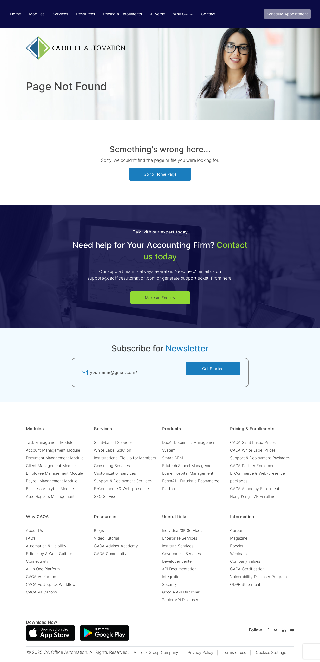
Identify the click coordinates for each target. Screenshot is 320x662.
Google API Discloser (181, 592)
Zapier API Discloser (180, 599)
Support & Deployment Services (123, 481)
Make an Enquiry (160, 297)
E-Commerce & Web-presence (121, 488)
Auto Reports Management (50, 496)
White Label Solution (112, 450)
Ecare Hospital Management (187, 473)
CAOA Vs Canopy (41, 592)
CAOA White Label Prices (253, 450)
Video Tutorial (106, 538)
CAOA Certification (247, 569)
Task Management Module (49, 442)
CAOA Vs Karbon (41, 576)
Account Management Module (53, 450)
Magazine (238, 538)
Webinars (238, 553)
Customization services (115, 473)
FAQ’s (31, 538)
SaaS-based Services (113, 442)
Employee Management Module (54, 473)
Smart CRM (172, 457)
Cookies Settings (271, 652)
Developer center (177, 561)
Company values (245, 561)
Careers (237, 530)
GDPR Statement (245, 584)
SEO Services (106, 496)
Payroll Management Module (51, 481)
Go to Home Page (160, 174)
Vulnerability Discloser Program (258, 576)
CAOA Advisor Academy (116, 545)
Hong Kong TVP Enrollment (254, 496)
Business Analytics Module (50, 488)
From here (221, 278)
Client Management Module (51, 465)
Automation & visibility (46, 545)
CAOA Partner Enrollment (253, 465)
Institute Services (177, 545)
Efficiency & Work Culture (49, 553)
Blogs (99, 530)
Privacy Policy (200, 652)
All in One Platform (43, 569)
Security (169, 584)
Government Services (181, 553)
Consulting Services (112, 465)
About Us (34, 530)
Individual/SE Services (182, 530)
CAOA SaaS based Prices (253, 442)
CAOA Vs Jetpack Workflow (50, 584)
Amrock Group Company (156, 652)
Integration (172, 576)
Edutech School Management (188, 465)
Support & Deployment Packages (260, 457)
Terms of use (234, 652)
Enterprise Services (179, 538)
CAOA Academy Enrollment (254, 488)
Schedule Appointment (287, 14)
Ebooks (236, 545)
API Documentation (179, 569)
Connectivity (37, 561)
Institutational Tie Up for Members (125, 457)
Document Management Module (54, 457)
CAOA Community (110, 553)
